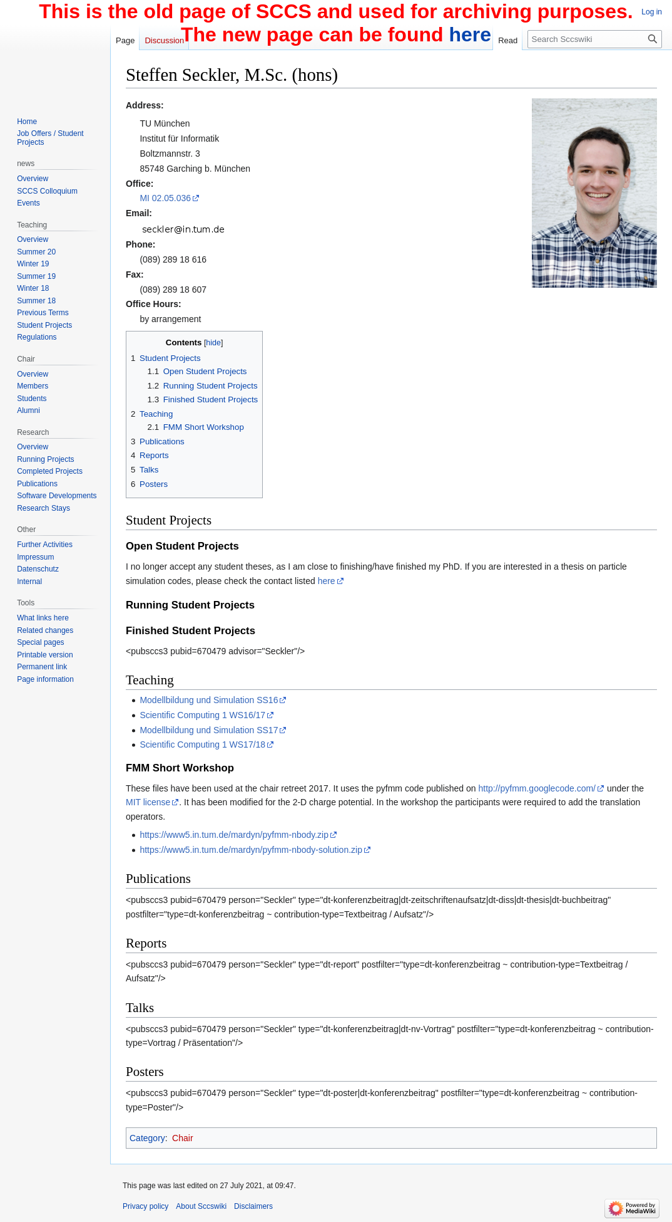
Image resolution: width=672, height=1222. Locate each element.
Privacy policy (145, 1206)
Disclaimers (253, 1206)
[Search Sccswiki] (594, 39)
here (326, 581)
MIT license (148, 802)
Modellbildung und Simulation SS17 (209, 730)
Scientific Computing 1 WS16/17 (202, 715)
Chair (182, 1138)
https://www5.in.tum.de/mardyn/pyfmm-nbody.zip (234, 835)
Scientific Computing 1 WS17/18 (202, 744)
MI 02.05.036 (165, 198)
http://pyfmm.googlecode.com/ (537, 788)
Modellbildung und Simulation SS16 (209, 700)
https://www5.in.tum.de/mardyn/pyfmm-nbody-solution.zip (251, 850)
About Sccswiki (201, 1206)
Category (147, 1138)
